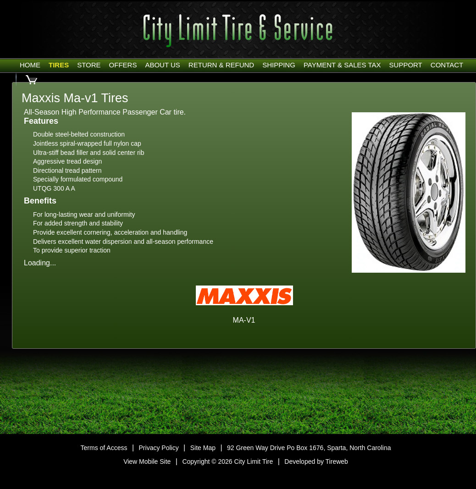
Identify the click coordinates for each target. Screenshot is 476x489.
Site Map (203, 447)
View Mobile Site (147, 461)
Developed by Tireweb (316, 461)
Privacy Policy (159, 447)
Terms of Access (104, 447)
